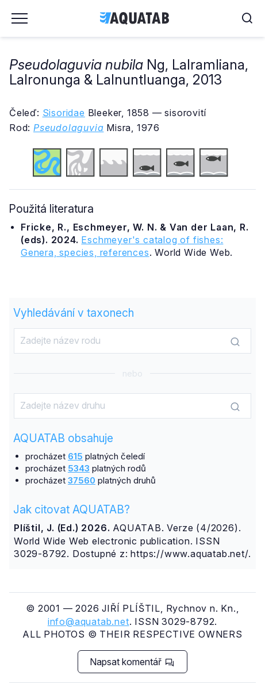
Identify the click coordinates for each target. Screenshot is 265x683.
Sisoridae (64, 112)
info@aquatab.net (88, 621)
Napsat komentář (132, 661)
